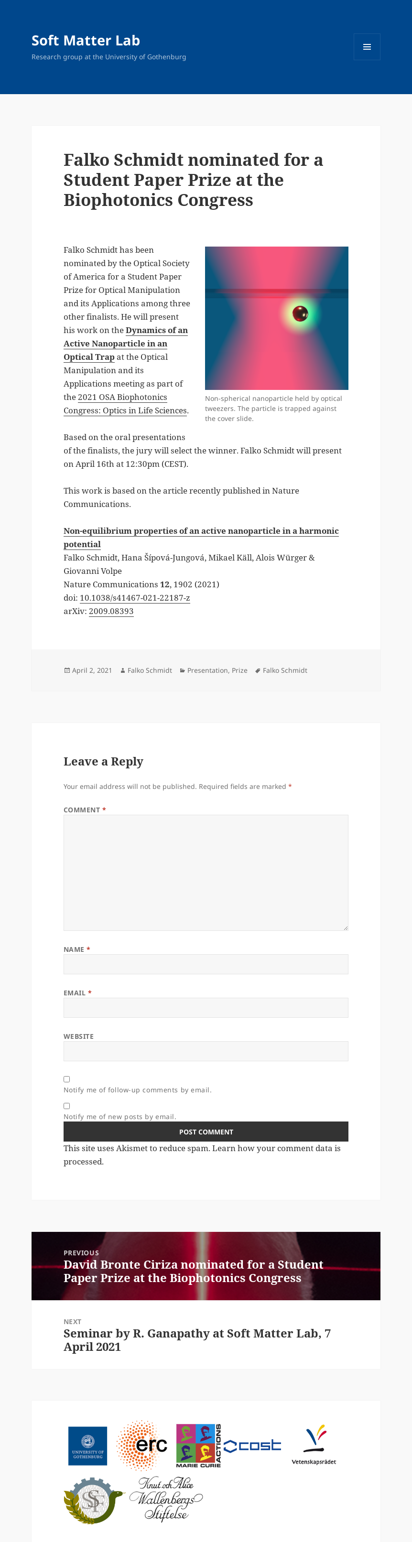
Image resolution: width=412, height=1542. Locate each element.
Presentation (207, 670)
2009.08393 (111, 610)
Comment (85, 809)
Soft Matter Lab (86, 40)
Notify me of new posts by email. (120, 1116)
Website (79, 1036)
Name (77, 949)
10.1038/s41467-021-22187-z (135, 597)
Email (78, 992)
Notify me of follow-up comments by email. (138, 1089)
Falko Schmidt (150, 670)
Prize (240, 670)
